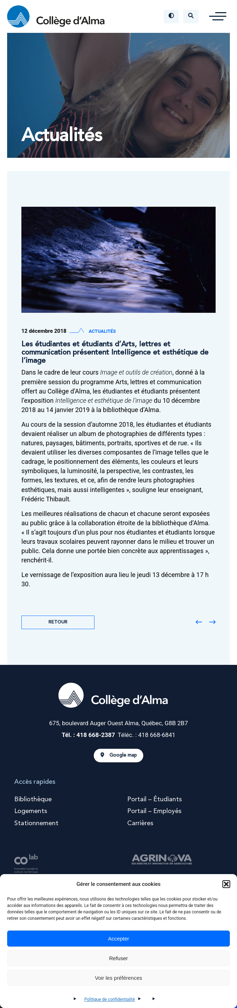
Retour (57, 622)
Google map (119, 755)
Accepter (118, 939)
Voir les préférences (118, 978)
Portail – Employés (154, 811)
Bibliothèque (33, 799)
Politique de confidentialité (109, 999)
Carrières (140, 823)
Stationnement (36, 823)
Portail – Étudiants (154, 799)
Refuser (118, 958)
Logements (30, 811)
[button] (226, 884)
